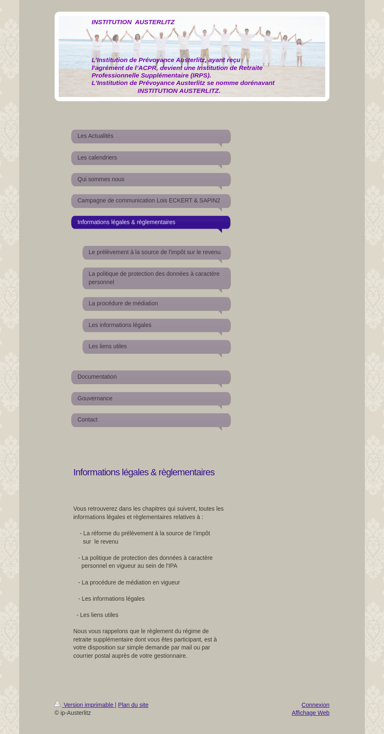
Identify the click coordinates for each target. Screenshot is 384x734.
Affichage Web (310, 712)
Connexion (315, 705)
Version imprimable (85, 705)
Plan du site (133, 705)
